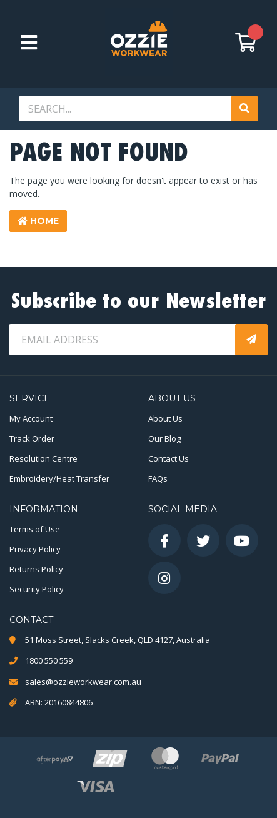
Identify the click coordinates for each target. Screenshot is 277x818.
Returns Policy (36, 569)
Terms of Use (34, 529)
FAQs (158, 478)
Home (38, 220)
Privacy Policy (35, 549)
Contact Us (168, 458)
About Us (165, 418)
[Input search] (126, 108)
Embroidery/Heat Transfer (59, 478)
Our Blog (164, 438)
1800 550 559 (49, 660)
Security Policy (36, 589)
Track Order (31, 438)
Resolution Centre (43, 458)
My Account (31, 418)
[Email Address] (123, 339)
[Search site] (244, 108)
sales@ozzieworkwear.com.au (83, 681)
